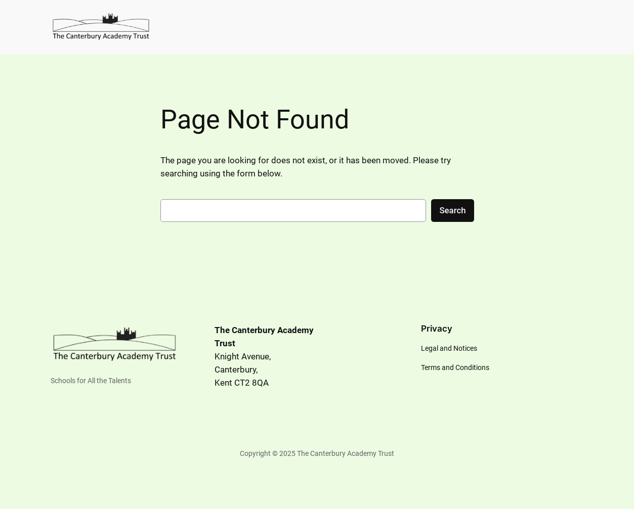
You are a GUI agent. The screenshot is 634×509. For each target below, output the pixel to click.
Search (452, 210)
